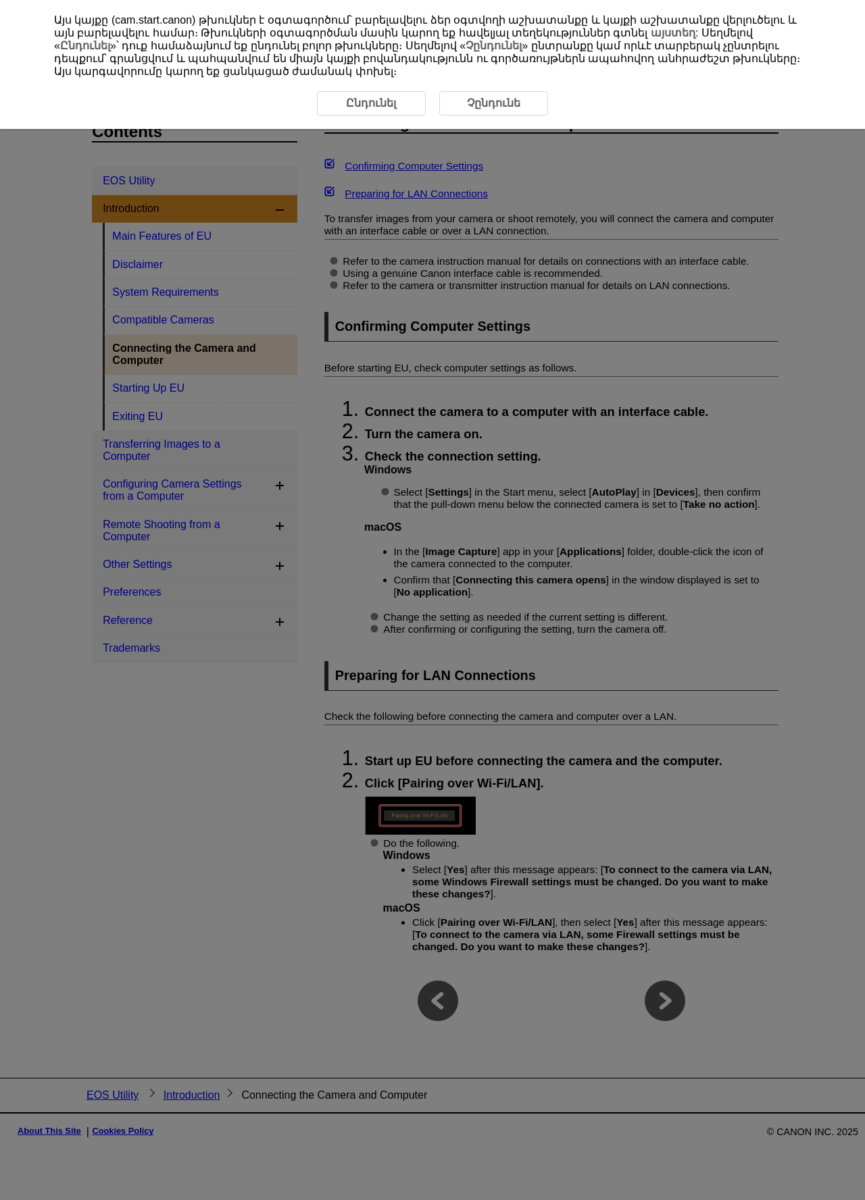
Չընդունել (494, 45)
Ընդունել (85, 45)
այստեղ (673, 32)
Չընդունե (493, 103)
